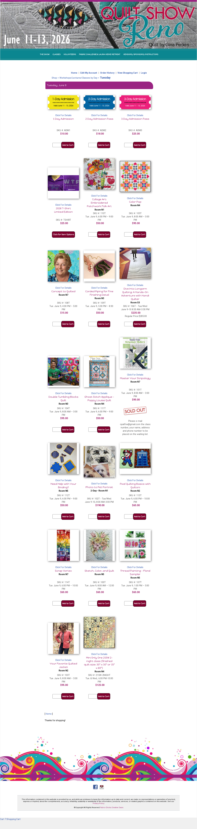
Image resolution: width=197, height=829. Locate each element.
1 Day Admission (63, 118)
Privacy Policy (98, 803)
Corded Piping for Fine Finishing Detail (99, 295)
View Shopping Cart (128, 73)
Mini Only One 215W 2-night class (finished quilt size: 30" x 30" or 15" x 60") (99, 664)
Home (74, 73)
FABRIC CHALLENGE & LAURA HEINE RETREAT (99, 54)
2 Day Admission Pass (99, 118)
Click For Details (63, 115)
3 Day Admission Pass (135, 118)
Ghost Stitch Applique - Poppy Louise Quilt (99, 400)
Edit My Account (88, 73)
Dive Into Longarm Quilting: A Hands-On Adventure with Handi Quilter (135, 295)
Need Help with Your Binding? (63, 487)
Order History (107, 73)
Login (144, 73)
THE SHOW (44, 54)
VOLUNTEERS (70, 54)
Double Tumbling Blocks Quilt (63, 400)
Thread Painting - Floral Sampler (135, 574)
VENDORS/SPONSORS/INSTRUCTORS (140, 54)
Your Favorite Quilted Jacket (63, 667)
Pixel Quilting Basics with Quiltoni (135, 487)
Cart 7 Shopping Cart (10, 819)
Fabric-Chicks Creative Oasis (111, 807)
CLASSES (56, 54)
